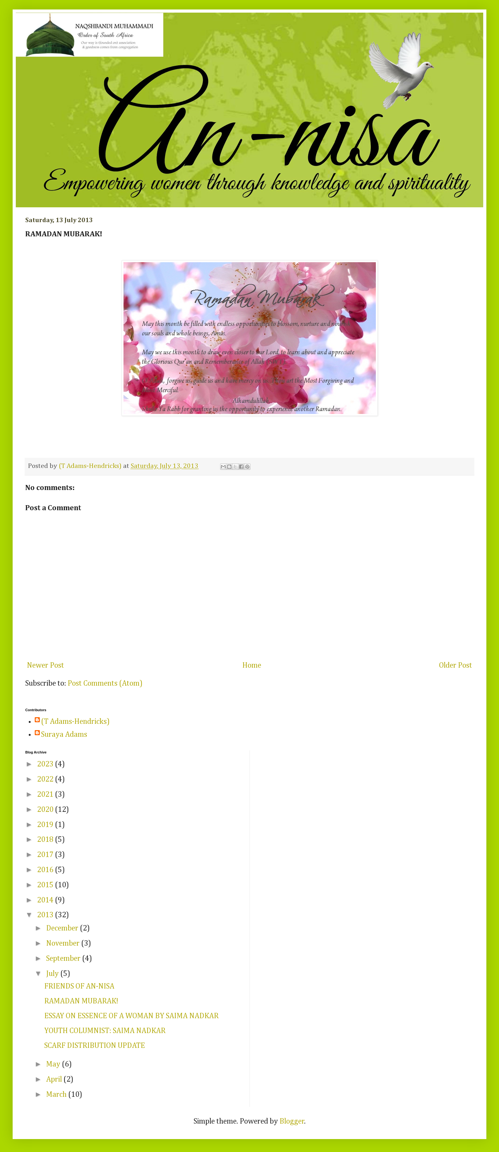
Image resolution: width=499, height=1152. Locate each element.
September (64, 958)
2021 (46, 794)
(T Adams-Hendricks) (75, 721)
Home (251, 665)
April (54, 1079)
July (53, 974)
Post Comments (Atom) (105, 683)
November (63, 943)
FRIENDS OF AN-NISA (79, 986)
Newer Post (45, 665)
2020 (46, 809)
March (57, 1094)
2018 (46, 839)
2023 (46, 764)
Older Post (455, 665)
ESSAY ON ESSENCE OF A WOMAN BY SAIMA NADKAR (131, 1016)
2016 (46, 870)
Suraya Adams (64, 734)
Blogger (292, 1121)
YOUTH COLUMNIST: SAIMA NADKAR (104, 1031)
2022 (46, 779)
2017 (46, 855)
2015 (46, 885)
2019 (46, 825)
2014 (46, 900)
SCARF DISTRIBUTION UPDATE (94, 1045)
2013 (46, 915)
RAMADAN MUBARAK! (81, 1001)
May (54, 1064)
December (63, 928)
